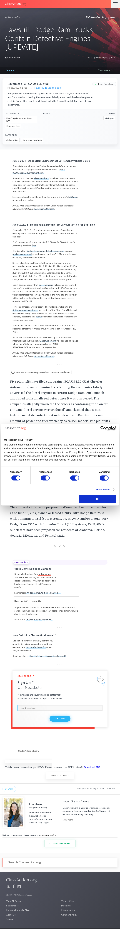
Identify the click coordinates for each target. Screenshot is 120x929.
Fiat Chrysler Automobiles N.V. (19, 119)
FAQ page (73, 197)
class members (41, 178)
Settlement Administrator (25, 310)
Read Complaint (104, 83)
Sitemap (10, 919)
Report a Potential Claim (18, 910)
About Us (11, 914)
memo (39, 316)
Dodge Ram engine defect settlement (45, 251)
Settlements (12, 905)
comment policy (48, 835)
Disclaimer (66, 905)
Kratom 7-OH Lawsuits (39, 619)
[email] (60, 708)
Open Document (60, 775)
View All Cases (13, 901)
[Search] (60, 862)
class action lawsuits (36, 647)
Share (10, 70)
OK (98, 499)
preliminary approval (22, 254)
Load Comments (60, 843)
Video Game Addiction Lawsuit (43, 592)
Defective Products (32, 140)
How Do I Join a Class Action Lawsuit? (47, 656)
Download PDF (92, 767)
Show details (103, 489)
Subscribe (60, 718)
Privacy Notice (68, 910)
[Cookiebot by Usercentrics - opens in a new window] (102, 428)
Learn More (67, 819)
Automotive (12, 140)
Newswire (14, 17)
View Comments (105, 70)
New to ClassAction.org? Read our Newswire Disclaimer (40, 373)
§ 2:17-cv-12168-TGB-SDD (47, 88)
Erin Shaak (14, 57)
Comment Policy (69, 914)
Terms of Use (67, 901)
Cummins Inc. (13, 126)
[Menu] (115, 4)
